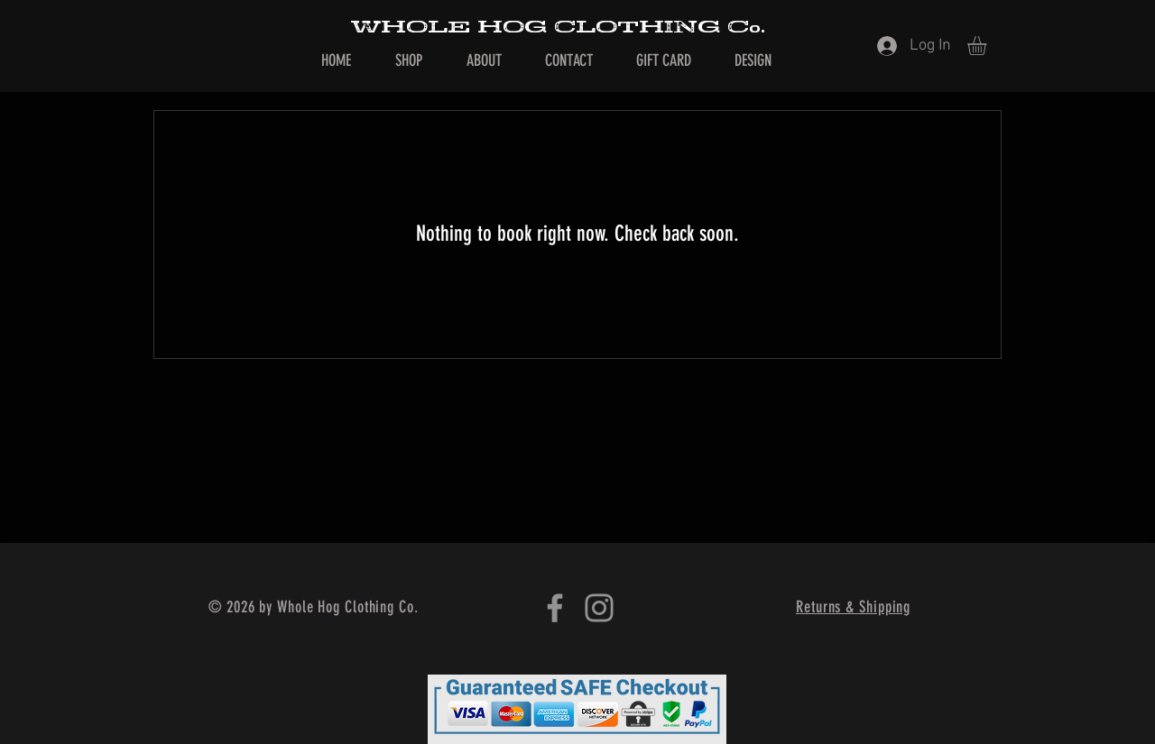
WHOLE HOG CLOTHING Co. (557, 27)
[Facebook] (555, 608)
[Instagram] (599, 608)
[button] (988, 45)
